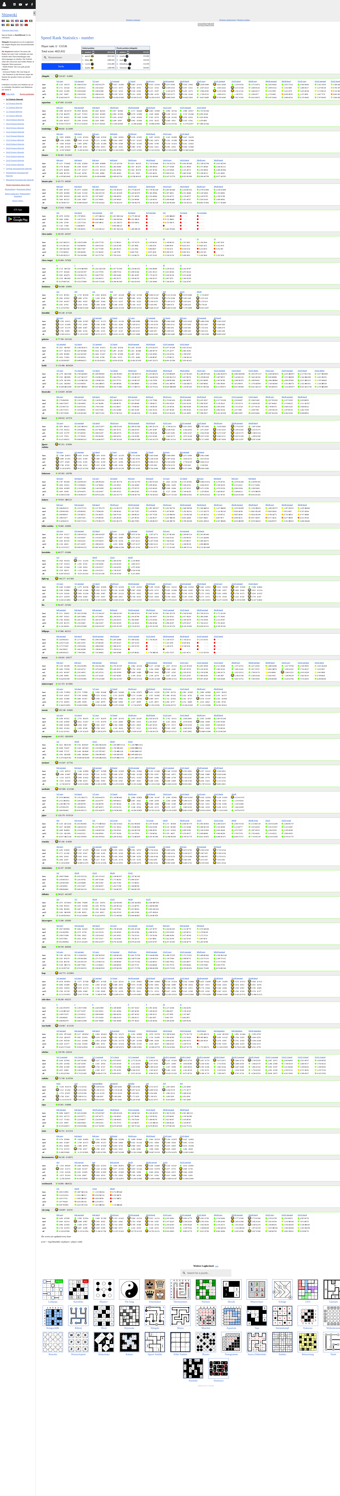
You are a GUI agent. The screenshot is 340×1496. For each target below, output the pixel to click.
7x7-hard (131, 81)
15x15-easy (201, 81)
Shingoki (9, 14)
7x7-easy (95, 81)
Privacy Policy (17, 201)
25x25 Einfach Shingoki (15, 156)
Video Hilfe (10, 94)
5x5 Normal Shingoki (14, 103)
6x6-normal (79, 108)
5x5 (164, 213)
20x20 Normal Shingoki (15, 148)
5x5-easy (59, 81)
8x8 (147, 292)
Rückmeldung (10, 189)
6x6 (111, 292)
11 (181, 239)
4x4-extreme (151, 213)
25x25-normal (320, 81)
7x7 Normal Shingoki (14, 111)
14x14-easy (167, 160)
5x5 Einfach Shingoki (14, 99)
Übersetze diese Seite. (10, 30)
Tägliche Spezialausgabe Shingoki (19, 168)
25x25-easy (302, 81)
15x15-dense (253, 371)
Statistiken (18, 196)
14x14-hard (184, 160)
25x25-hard (335, 81)
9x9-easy (183, 318)
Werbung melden (243, 20)
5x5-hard (183, 213)
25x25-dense (319, 371)
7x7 (129, 292)
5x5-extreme (202, 213)
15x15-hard (236, 81)
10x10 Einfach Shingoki (15, 120)
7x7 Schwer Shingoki (14, 116)
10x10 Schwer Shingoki (15, 128)
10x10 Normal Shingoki (15, 124)
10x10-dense (185, 371)
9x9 (164, 292)
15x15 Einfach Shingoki (15, 132)
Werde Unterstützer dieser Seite (18, 185)
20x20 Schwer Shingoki (15, 152)
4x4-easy (59, 318)
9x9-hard (217, 318)
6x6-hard (96, 108)
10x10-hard (184, 81)
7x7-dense (114, 371)
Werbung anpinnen (133, 20)
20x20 (199, 292)
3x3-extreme (97, 213)
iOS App (18, 209)
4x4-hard (131, 213)
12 (198, 239)
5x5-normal (79, 81)
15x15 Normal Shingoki (15, 136)
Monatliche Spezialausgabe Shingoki (20, 180)
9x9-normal (201, 318)
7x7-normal (114, 81)
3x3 (57, 213)
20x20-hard (286, 81)
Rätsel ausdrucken (12, 194)
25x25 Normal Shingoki (15, 160)
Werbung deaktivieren (227, 20)
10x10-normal (168, 81)
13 (215, 239)
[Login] (4, 5)
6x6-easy (59, 108)
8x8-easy (95, 134)
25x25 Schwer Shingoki (15, 164)
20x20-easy (253, 81)
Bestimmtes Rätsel (24, 189)
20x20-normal (270, 81)
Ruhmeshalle (25, 194)
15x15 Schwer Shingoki (15, 140)
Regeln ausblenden (27, 94)
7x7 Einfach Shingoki (14, 107)
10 (164, 239)
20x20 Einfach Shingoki (15, 144)
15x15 (182, 292)
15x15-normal (219, 81)
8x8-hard (113, 134)
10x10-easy (150, 81)
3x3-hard (78, 213)
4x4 (111, 213)
